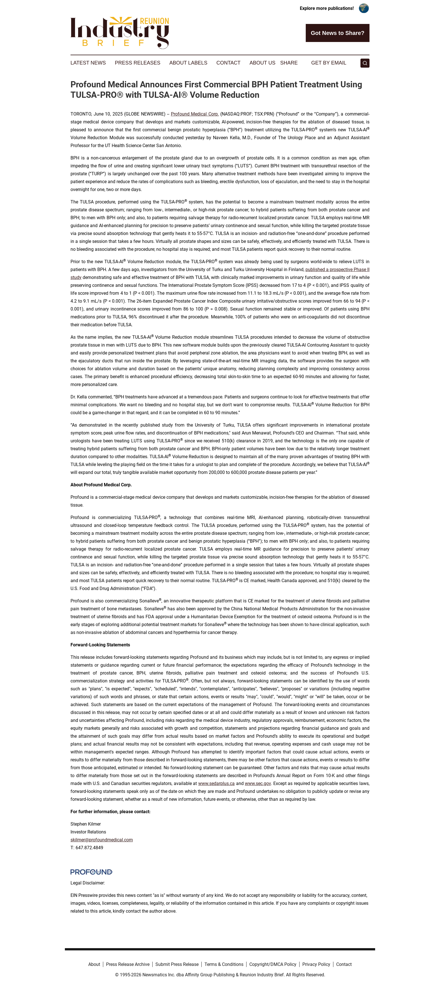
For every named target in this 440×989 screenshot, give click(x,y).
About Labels (188, 63)
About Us (263, 63)
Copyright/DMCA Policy (272, 964)
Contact (228, 63)
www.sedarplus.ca (216, 783)
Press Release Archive (127, 964)
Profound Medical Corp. (195, 114)
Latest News (88, 63)
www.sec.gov (258, 783)
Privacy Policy (316, 964)
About (94, 964)
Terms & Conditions (223, 964)
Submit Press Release (177, 964)
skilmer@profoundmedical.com (102, 839)
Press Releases (137, 63)
